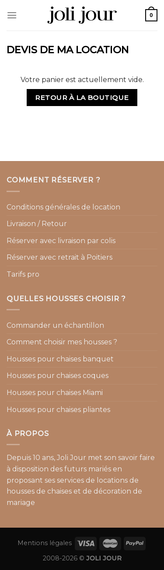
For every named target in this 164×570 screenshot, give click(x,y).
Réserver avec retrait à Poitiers (59, 257)
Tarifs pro (23, 274)
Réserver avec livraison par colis (61, 241)
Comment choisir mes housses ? (62, 342)
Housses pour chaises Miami (55, 392)
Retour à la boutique (82, 97)
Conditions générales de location (63, 207)
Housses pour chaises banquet (60, 359)
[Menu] (12, 15)
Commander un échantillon (55, 325)
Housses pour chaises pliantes (58, 409)
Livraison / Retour (37, 224)
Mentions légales (44, 543)
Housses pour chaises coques (57, 375)
